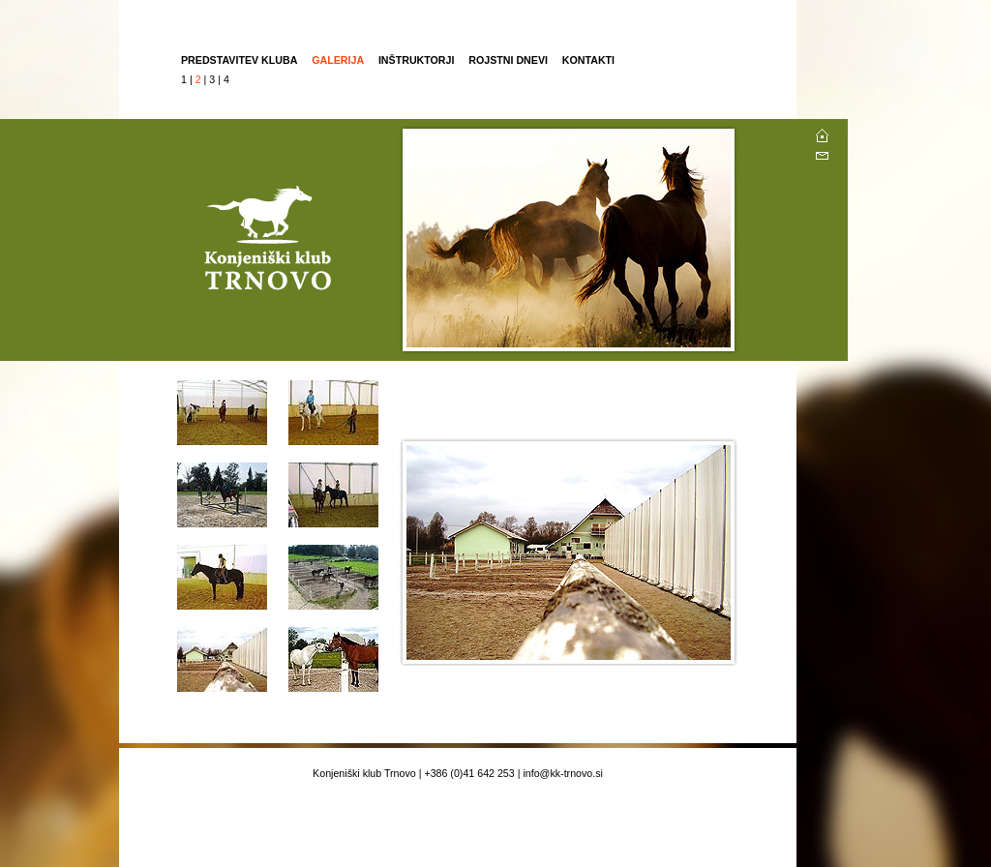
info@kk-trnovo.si (562, 773)
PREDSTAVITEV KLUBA (239, 60)
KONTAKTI (588, 60)
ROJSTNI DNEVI (509, 60)
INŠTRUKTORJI (416, 60)
